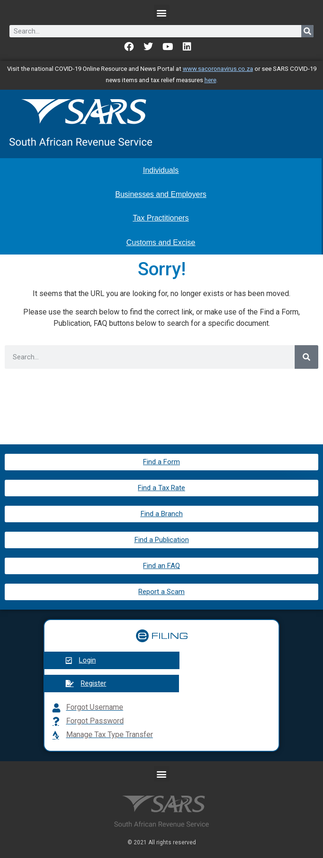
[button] (162, 12)
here (210, 80)
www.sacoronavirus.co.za (218, 68)
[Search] (307, 31)
